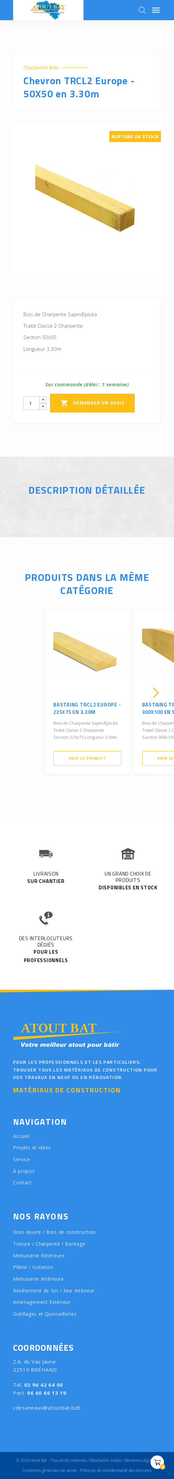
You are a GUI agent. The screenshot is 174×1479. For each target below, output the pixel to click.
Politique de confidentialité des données (116, 1470)
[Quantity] (31, 403)
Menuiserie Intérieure (38, 1279)
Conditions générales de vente (49, 1470)
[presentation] (18, 693)
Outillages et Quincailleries (45, 1314)
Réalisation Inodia (105, 1460)
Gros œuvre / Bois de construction (54, 1232)
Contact (22, 1182)
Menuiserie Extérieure (39, 1255)
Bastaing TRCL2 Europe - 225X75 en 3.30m (87, 708)
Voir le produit (87, 758)
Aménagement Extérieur (42, 1302)
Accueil (21, 1136)
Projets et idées (32, 1147)
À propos (24, 1171)
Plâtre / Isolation (33, 1267)
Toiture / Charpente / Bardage (49, 1244)
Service (21, 1159)
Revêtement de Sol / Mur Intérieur (54, 1290)
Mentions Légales (139, 1460)
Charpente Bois (41, 67)
